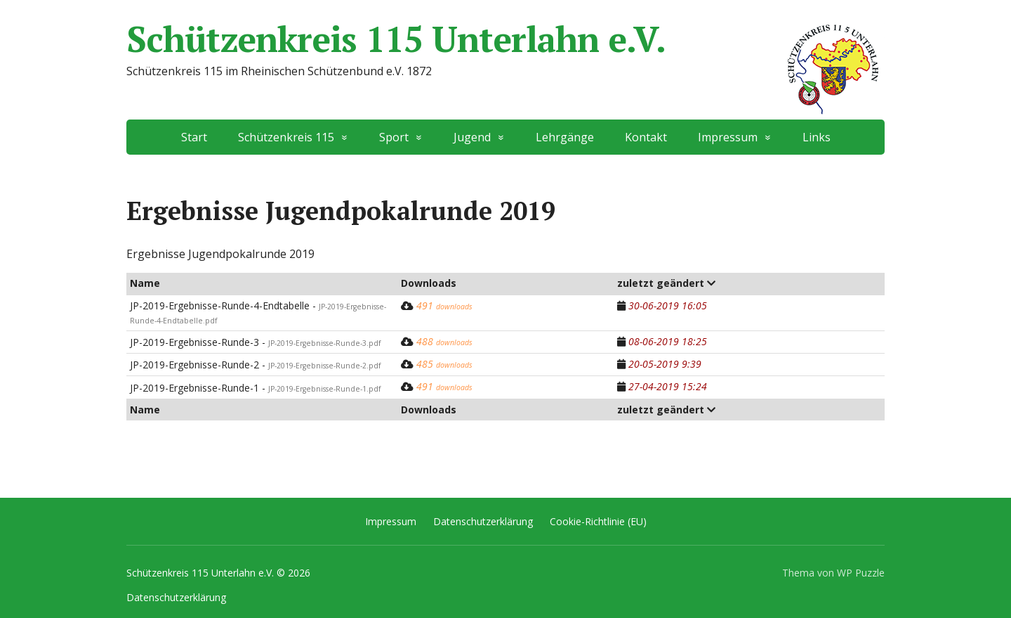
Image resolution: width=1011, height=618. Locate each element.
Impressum (728, 137)
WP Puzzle (861, 572)
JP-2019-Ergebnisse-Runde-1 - (255, 387)
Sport (394, 137)
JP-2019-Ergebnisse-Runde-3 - (255, 342)
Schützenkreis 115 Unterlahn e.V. (505, 38)
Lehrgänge (565, 137)
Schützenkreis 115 (286, 137)
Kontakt (646, 137)
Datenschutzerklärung (483, 521)
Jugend (472, 137)
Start (194, 137)
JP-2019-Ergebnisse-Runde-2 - (255, 364)
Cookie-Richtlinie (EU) (598, 521)
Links (816, 137)
